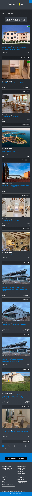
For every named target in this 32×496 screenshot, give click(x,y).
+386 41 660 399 (21, 482)
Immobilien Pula (20, 471)
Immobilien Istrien (6, 464)
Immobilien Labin (21, 473)
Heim (3, 13)
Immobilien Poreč (21, 468)
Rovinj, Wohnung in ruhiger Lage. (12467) (13, 82)
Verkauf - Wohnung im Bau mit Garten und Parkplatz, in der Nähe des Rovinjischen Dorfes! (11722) (15, 289)
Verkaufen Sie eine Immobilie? (16, 458)
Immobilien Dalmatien (7, 468)
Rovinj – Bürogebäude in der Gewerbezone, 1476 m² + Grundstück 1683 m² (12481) (15, 48)
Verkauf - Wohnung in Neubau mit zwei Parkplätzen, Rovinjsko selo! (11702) (12, 360)
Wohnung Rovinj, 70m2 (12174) (10, 116)
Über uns (4, 476)
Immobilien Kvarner (6, 466)
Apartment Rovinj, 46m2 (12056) (10, 254)
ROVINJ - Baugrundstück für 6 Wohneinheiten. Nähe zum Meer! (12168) (14, 150)
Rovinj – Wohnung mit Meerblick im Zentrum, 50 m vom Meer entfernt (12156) (15, 186)
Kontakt (3, 479)
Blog (3, 481)
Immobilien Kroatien (6, 469)
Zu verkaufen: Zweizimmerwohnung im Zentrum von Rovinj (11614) (15, 432)
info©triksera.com (22, 481)
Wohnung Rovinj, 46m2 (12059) (10, 220)
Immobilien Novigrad (21, 466)
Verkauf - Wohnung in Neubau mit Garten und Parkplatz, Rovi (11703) (14, 325)
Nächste (28, 446)
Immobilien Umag (21, 464)
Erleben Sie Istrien (6, 477)
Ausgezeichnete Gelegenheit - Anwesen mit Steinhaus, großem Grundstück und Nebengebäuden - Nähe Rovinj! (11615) (14, 396)
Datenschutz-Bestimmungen (8, 486)
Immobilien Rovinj (21, 469)
